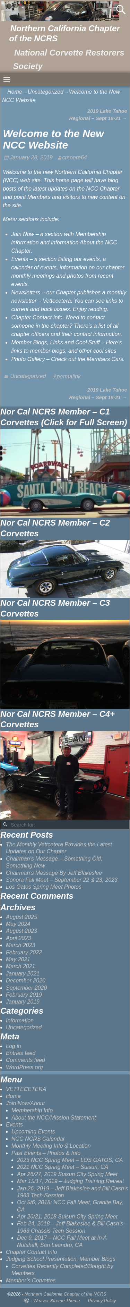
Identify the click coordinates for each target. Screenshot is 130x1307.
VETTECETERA (26, 1089)
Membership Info (32, 1110)
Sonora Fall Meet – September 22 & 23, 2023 (62, 880)
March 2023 (20, 945)
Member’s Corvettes (30, 1280)
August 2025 (21, 917)
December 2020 (25, 980)
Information (20, 1020)
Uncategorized (45, 92)
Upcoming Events (33, 1131)
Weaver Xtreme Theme (56, 1300)
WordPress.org (24, 1067)
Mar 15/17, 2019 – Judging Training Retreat (70, 1181)
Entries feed (20, 1053)
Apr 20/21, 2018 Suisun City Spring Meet (67, 1217)
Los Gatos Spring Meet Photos (43, 887)
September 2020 (26, 988)
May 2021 (18, 959)
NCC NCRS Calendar (38, 1139)
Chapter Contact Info (31, 1252)
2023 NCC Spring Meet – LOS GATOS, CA (70, 1160)
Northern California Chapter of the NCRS (65, 1294)
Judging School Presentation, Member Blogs (60, 1259)
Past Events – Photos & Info (45, 1153)
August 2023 (21, 931)
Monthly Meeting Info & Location (51, 1146)
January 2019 (23, 1002)
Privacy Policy (102, 1300)
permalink (69, 376)
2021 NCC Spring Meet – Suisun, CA (62, 1167)
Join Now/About (25, 1103)
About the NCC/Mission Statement (53, 1118)
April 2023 (18, 938)
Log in (13, 1046)
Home (14, 92)
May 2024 (18, 924)
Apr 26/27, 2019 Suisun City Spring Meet (67, 1174)
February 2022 (24, 952)
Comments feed (25, 1060)
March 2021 (20, 966)
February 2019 (24, 995)
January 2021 (23, 974)
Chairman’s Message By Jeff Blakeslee (54, 873)
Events (14, 1125)
